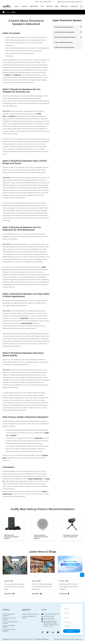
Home (17, 6)
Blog (56, 6)
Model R (8, 75)
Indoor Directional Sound (30, 614)
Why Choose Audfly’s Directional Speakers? (25, 417)
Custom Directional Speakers (64, 47)
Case (42, 6)
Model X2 (17, 75)
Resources (64, 6)
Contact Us (74, 6)
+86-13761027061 (48, 616)
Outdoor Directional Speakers (64, 32)
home (8, 12)
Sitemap (56, 639)
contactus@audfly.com (51, 614)
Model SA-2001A (26, 323)
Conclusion (8, 467)
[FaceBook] (42, 632)
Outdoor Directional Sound (28, 617)
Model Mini (24, 318)
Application (34, 6)
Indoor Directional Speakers (63, 27)
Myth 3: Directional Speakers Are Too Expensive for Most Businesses (22, 228)
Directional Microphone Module (65, 37)
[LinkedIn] (53, 632)
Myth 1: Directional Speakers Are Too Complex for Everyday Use (21, 90)
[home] (7, 7)
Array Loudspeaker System (63, 42)
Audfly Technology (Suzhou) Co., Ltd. (23, 639)
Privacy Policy (64, 639)
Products (24, 6)
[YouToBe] (58, 632)
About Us (49, 6)
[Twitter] (47, 632)
